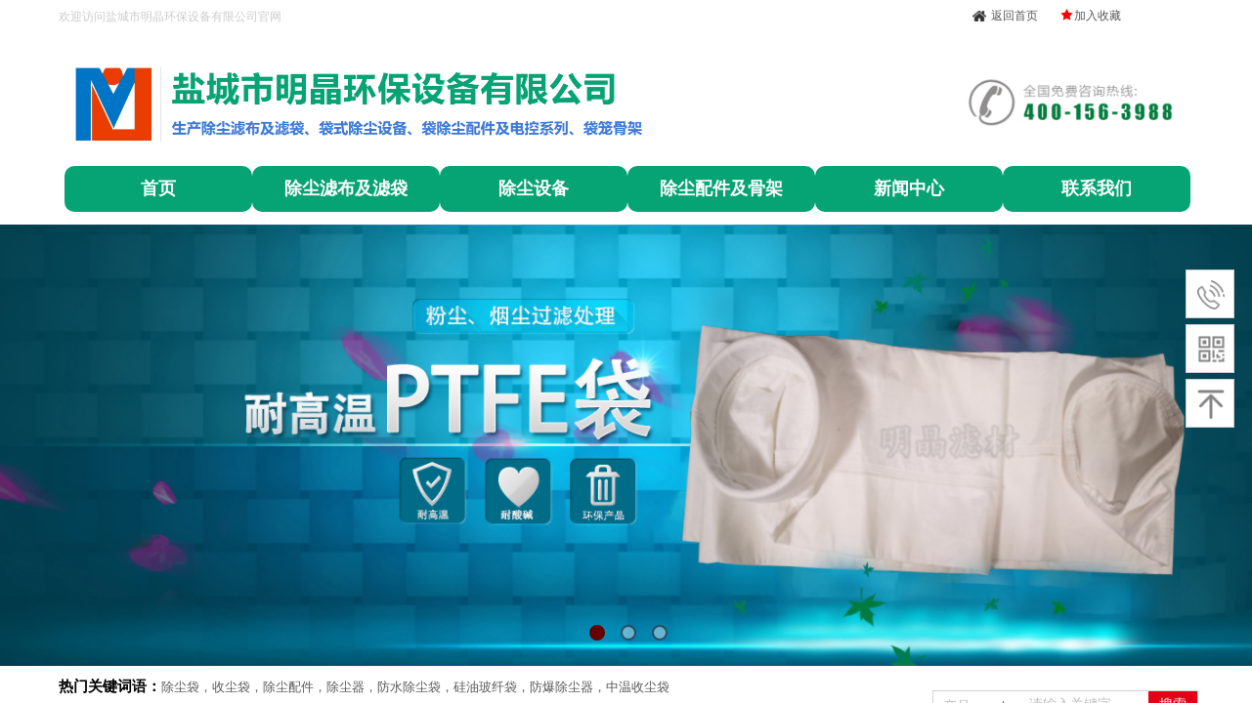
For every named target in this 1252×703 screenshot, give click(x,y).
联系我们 (1096, 188)
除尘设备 (533, 188)
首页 (158, 188)
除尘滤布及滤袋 (346, 188)
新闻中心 (909, 188)
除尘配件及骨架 (721, 188)
